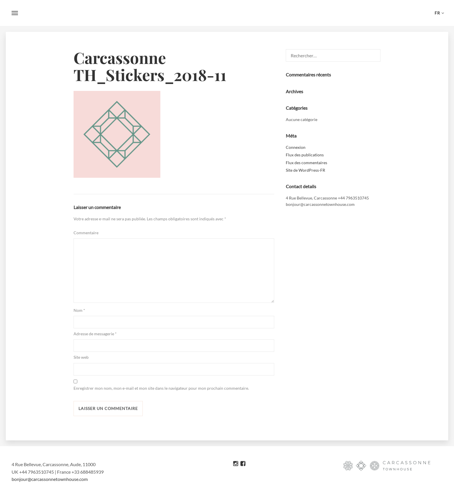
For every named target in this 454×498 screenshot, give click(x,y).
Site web (81, 357)
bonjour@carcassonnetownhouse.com (50, 479)
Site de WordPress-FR (305, 170)
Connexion (295, 147)
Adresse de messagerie (95, 333)
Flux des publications (305, 154)
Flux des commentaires (306, 162)
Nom (79, 310)
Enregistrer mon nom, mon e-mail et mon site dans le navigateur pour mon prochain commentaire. (161, 388)
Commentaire (86, 232)
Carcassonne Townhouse (227, 13)
